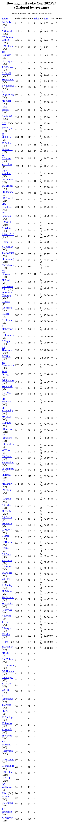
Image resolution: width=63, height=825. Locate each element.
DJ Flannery (8, 335)
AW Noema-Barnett (8, 38)
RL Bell (6, 314)
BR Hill (5, 689)
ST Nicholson (7, 29)
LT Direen (7, 542)
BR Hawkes (8, 444)
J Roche (6, 634)
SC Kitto (6, 356)
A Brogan (6, 628)
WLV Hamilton (6, 172)
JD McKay (7, 585)
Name (5, 18)
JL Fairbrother (7, 697)
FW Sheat (6, 490)
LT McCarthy (7, 482)
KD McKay (7, 246)
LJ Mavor (6, 529)
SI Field (6, 280)
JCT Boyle (7, 128)
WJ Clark (6, 579)
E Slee (5, 642)
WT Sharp (7, 450)
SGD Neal (7, 572)
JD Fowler (7, 723)
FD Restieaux (6, 400)
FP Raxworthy (7, 409)
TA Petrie (6, 705)
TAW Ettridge (6, 372)
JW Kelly (6, 22)
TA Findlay (7, 646)
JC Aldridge (8, 717)
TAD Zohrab (8, 253)
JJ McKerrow (7, 327)
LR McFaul (7, 429)
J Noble (5, 796)
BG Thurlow (8, 671)
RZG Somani (5, 108)
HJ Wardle (7, 729)
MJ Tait (5, 653)
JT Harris (6, 511)
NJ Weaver (7, 818)
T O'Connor (7, 67)
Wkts (36, 18)
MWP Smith (8, 79)
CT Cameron (6, 214)
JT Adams (7, 591)
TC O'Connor (6, 157)
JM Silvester (8, 380)
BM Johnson (8, 265)
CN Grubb (7, 456)
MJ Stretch (7, 386)
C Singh (6, 341)
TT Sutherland (7, 810)
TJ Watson (7, 683)
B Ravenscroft (8, 758)
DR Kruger (7, 677)
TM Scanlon (8, 597)
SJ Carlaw (7, 164)
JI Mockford (8, 234)
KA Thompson (7, 348)
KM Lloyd (7, 116)
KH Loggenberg (8, 93)
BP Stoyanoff (6, 272)
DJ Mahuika (8, 765)
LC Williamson (7, 785)
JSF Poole (7, 523)
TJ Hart (5, 622)
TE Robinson (6, 53)
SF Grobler (7, 603)
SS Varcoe (7, 735)
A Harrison (7, 750)
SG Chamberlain (8, 364)
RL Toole (6, 778)
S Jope (5, 242)
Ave (46, 18)
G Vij (4, 123)
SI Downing (8, 259)
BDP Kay (6, 423)
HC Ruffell (7, 802)
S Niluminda (8, 85)
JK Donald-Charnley (7, 294)
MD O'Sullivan (7, 205)
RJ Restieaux (6, 497)
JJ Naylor (6, 616)
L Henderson (8, 665)
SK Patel (6, 711)
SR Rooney (7, 192)
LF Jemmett (8, 468)
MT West (6, 100)
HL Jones (6, 392)
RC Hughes (7, 61)
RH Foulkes (8, 462)
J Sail (4, 793)
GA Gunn (6, 554)
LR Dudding (8, 179)
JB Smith (6, 143)
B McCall (6, 222)
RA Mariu (7, 307)
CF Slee (6, 548)
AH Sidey (7, 566)
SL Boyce (6, 475)
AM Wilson (7, 659)
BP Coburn (7, 46)
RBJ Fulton (7, 772)
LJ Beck (6, 301)
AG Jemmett (8, 320)
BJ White (6, 228)
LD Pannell (7, 198)
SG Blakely (7, 185)
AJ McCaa (7, 609)
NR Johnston (6, 743)
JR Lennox (7, 149)
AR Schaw (7, 505)
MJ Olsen (6, 416)
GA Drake (7, 517)
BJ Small (6, 73)
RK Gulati (7, 560)
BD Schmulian (7, 436)
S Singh (5, 536)
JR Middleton (7, 135)
